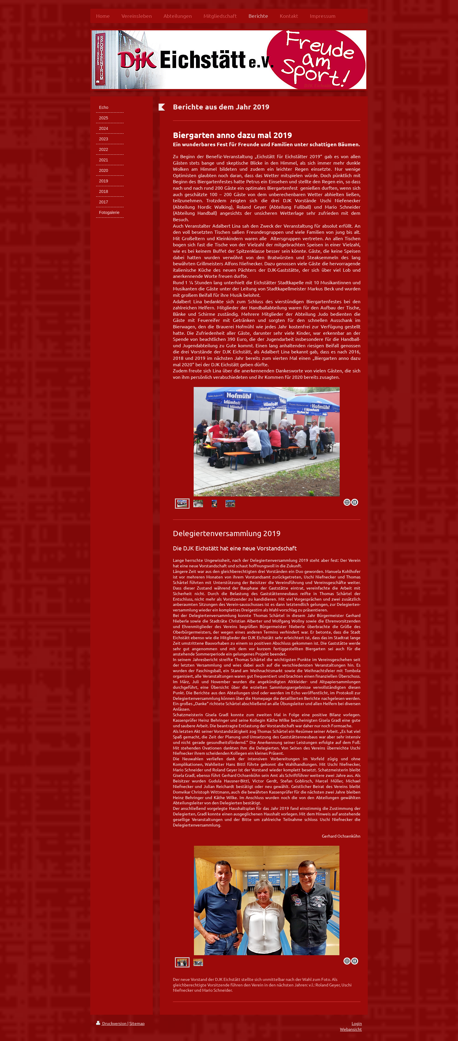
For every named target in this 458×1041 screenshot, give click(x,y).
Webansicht (351, 1029)
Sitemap (137, 1023)
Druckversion (111, 1023)
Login (357, 1023)
